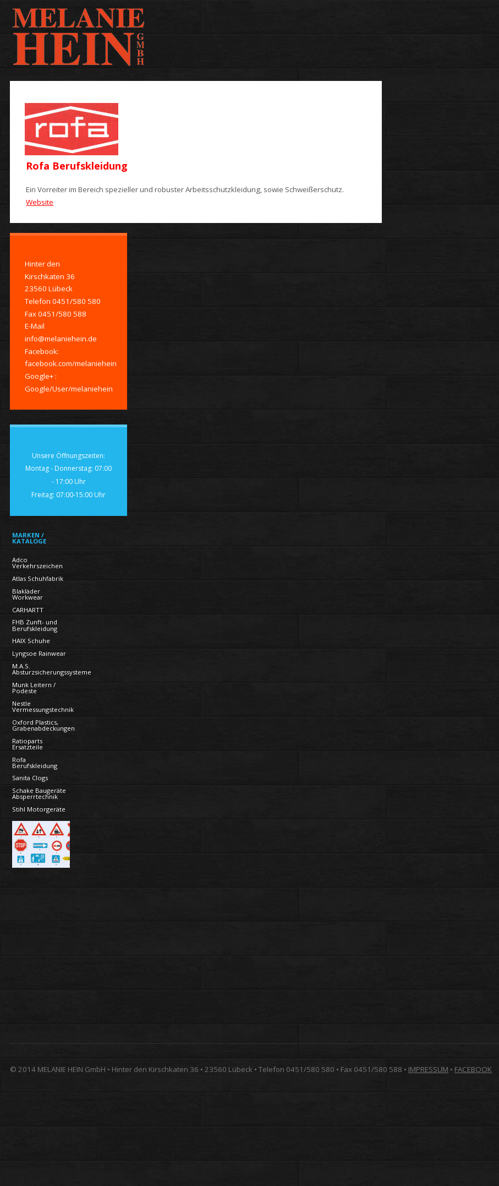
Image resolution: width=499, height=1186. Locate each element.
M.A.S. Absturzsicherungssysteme (51, 669)
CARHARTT (27, 610)
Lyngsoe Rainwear (39, 653)
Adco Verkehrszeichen (37, 563)
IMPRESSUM (428, 1069)
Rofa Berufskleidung (34, 762)
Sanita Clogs (30, 778)
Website (39, 202)
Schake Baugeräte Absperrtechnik (39, 793)
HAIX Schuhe (31, 640)
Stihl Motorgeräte (38, 809)
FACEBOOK (473, 1069)
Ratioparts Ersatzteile (27, 744)
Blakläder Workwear (27, 594)
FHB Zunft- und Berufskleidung (34, 625)
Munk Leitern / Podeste (34, 688)
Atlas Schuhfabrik (37, 578)
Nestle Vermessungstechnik (43, 706)
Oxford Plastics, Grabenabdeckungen (43, 725)
